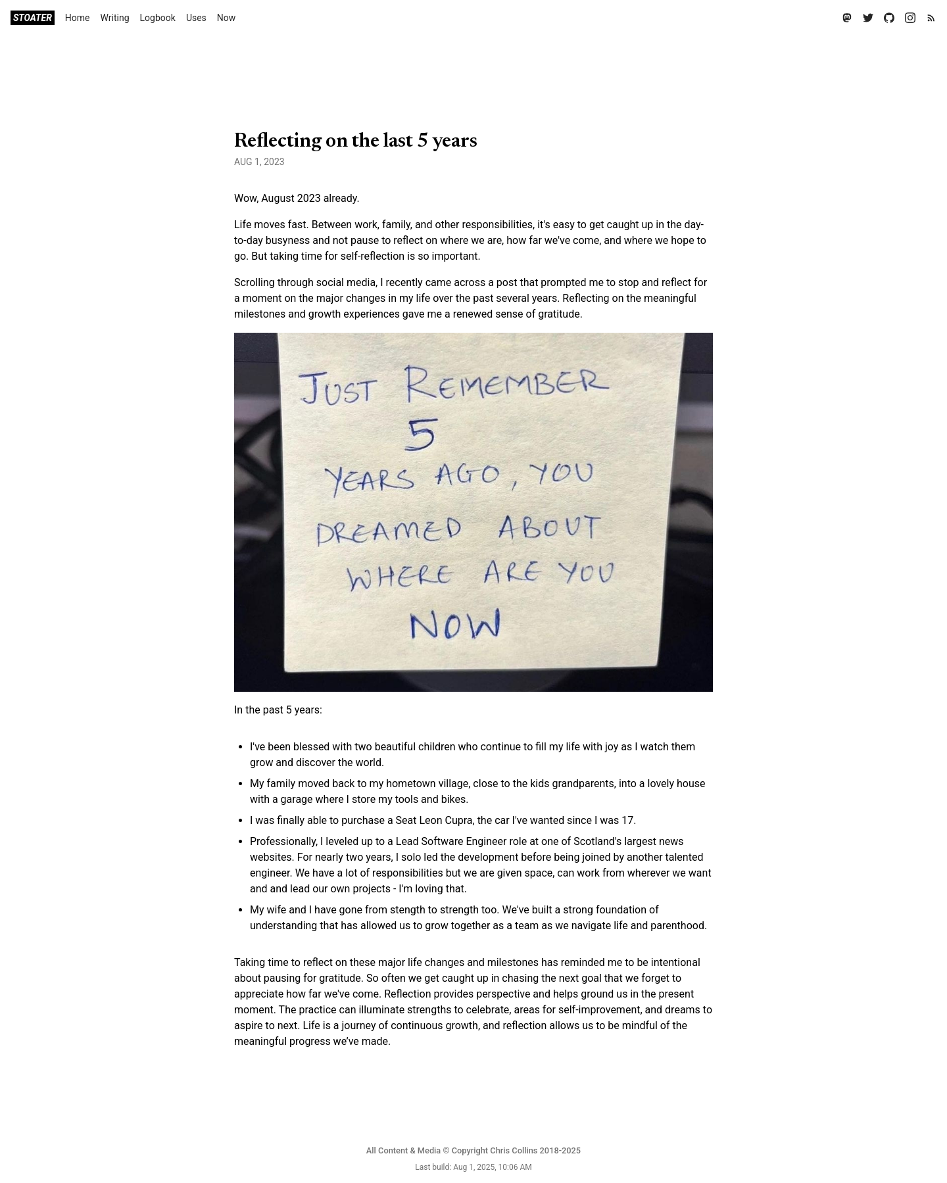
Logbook (158, 17)
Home (77, 17)
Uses (196, 17)
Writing (115, 17)
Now (226, 17)
